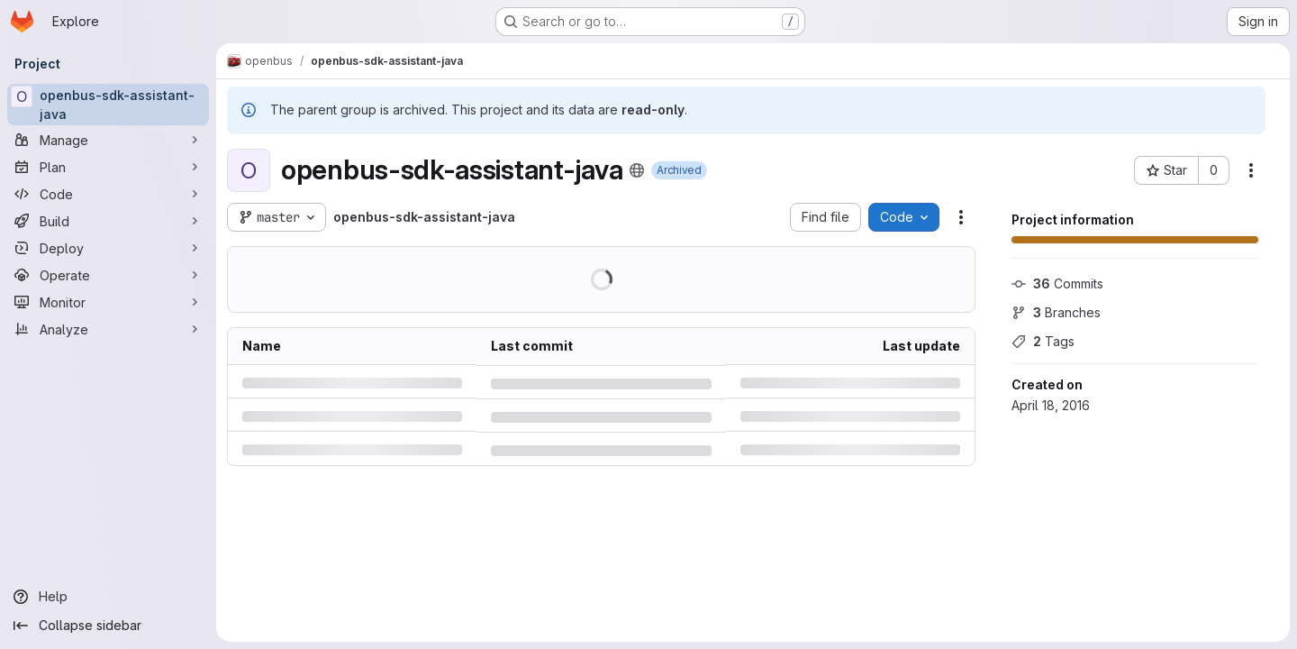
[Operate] (108, 275)
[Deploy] (108, 248)
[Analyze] (108, 329)
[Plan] (108, 166)
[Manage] (108, 139)
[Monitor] (108, 302)
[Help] (108, 596)
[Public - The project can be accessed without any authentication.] (637, 170)
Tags (1043, 341)
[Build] (108, 220)
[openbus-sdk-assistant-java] (108, 104)
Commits (1057, 283)
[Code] (108, 193)
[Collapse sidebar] (108, 625)
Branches (1056, 312)
